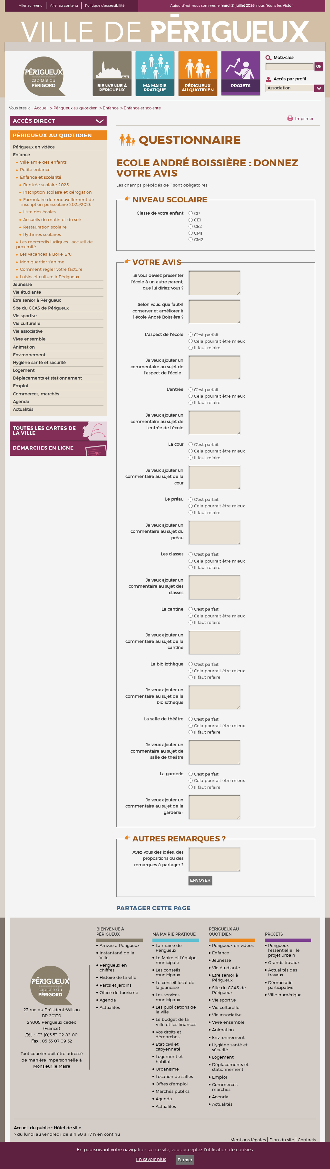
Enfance (220, 952)
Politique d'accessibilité (104, 5)
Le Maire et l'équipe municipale (176, 960)
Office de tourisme (119, 992)
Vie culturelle (225, 1007)
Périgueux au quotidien (224, 932)
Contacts (307, 1139)
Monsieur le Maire (51, 1066)
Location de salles (174, 1076)
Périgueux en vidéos (233, 945)
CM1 (195, 233)
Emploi (219, 1077)
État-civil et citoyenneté (168, 1047)
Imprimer (304, 118)
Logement (223, 1057)
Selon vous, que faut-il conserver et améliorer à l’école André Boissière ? (157, 311)
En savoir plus (151, 1159)
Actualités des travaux (282, 972)
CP (194, 213)
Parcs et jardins (115, 985)
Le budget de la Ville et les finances (176, 1022)
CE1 (195, 219)
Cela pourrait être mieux (217, 341)
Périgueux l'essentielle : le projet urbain (284, 950)
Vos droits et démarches (168, 1034)
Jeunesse (221, 960)
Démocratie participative (281, 985)
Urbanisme (167, 1069)
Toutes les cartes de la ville (44, 430)
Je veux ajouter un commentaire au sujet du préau (157, 531)
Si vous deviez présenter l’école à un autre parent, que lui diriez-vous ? (157, 281)
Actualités (110, 1007)
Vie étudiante (226, 967)
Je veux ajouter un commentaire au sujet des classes (156, 586)
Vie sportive (224, 999)
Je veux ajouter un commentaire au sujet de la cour (154, 476)
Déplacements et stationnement (230, 1067)
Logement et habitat (169, 1059)
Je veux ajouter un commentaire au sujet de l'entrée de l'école (157, 421)
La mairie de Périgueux (169, 948)
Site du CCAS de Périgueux (229, 990)
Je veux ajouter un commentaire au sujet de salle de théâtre (157, 751)
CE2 (195, 226)
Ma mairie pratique (174, 934)
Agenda (108, 999)
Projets (274, 934)
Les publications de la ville (176, 1009)
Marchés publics (172, 1091)
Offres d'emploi (172, 1083)
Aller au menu (31, 5)
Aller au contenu (64, 5)
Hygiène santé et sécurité (230, 1047)
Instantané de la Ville (117, 955)
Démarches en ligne (43, 448)
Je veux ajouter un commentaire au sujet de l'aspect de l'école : (157, 366)
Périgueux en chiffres (113, 967)
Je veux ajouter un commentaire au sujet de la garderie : (154, 806)
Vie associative (227, 1014)
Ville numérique (285, 994)
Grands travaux (284, 962)
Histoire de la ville (118, 977)
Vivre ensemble (228, 1022)
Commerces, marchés (225, 1087)
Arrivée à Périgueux (120, 945)
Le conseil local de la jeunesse (175, 985)
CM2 (196, 239)
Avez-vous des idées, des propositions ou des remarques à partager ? (157, 858)
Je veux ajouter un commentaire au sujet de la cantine (154, 641)
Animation (223, 1029)
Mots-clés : (284, 57)
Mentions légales (248, 1139)
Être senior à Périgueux (225, 977)
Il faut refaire (204, 347)
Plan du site (281, 1139)
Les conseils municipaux (168, 972)
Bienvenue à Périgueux (110, 932)
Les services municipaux (168, 997)
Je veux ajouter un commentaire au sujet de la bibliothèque (154, 696)
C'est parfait (203, 334)
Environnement (228, 1037)
